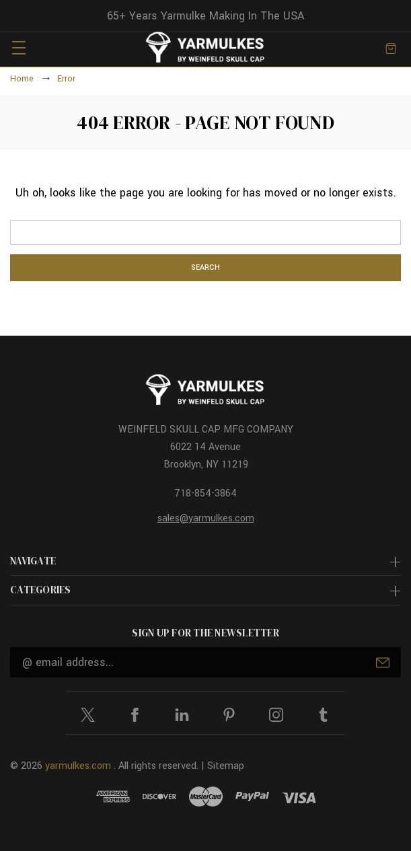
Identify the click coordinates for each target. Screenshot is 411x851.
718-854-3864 (205, 493)
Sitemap (225, 766)
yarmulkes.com (78, 766)
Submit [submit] (383, 662)
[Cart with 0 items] (391, 47)
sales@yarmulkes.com (205, 518)
